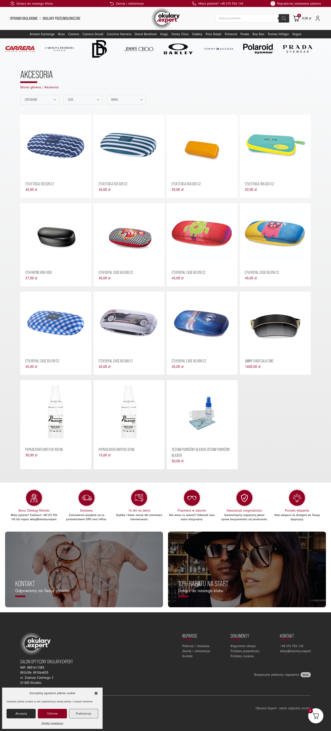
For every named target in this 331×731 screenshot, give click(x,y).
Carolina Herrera (119, 34)
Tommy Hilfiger (278, 34)
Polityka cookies (242, 656)
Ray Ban (258, 34)
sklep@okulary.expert (43, 519)
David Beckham (146, 34)
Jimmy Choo (180, 34)
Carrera (73, 34)
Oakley (197, 34)
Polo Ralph (213, 34)
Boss (61, 34)
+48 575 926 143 (291, 646)
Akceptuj (21, 713)
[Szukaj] (284, 18)
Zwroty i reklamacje (196, 651)
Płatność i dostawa (195, 646)
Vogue (296, 34)
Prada (244, 34)
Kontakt (187, 656)
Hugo (164, 34)
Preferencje (83, 713)
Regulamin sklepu (243, 646)
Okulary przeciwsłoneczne (61, 18)
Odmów (52, 713)
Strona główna (30, 87)
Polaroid (231, 34)
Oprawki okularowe (24, 18)
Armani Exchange (42, 34)
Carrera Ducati (93, 34)
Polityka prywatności (52, 723)
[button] (96, 693)
